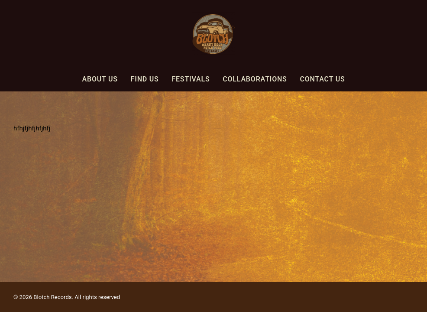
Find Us (145, 79)
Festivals (190, 79)
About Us (99, 79)
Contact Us (322, 79)
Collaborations (255, 79)
